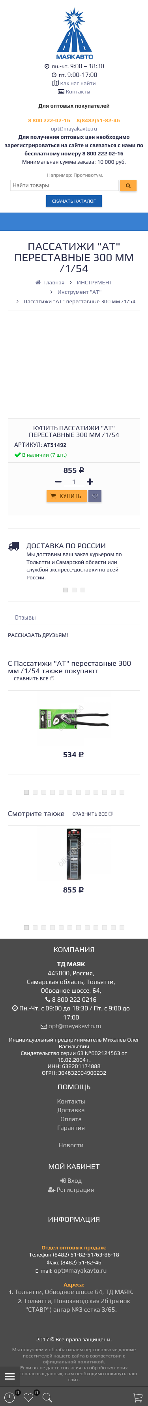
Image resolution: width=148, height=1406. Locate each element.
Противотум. (88, 175)
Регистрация (71, 1189)
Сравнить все (34, 679)
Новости (70, 1145)
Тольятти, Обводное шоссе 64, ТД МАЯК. (74, 1292)
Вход (71, 1180)
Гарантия (71, 1128)
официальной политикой (73, 1362)
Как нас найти (78, 83)
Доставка (70, 1110)
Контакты (78, 91)
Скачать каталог (74, 201)
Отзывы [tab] (25, 617)
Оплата (71, 1119)
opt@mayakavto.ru (74, 128)
